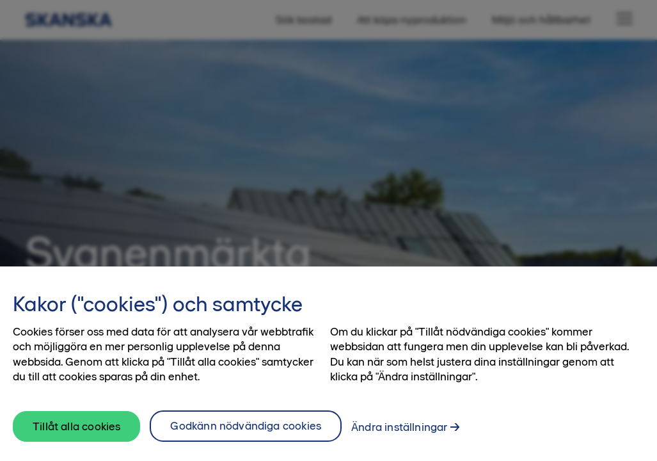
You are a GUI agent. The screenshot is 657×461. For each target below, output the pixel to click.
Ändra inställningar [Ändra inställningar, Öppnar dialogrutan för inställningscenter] (399, 434)
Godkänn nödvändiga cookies (245, 433)
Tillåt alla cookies (76, 433)
